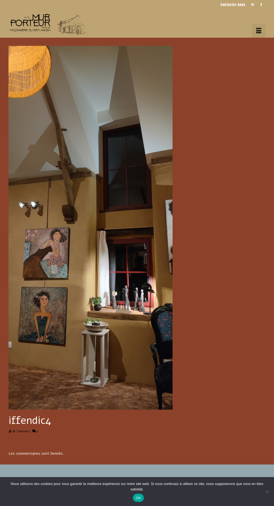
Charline (22, 431)
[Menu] (259, 31)
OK (138, 498)
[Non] (267, 491)
